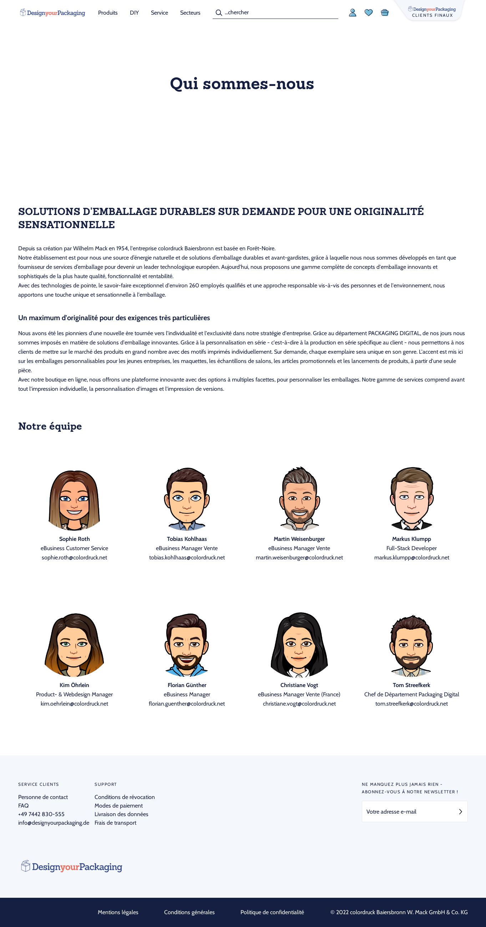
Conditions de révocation (125, 797)
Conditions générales (189, 912)
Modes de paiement (119, 805)
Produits (108, 12)
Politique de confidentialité (272, 912)
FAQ (23, 805)
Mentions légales (118, 912)
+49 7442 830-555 (41, 814)
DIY (134, 12)
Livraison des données (121, 814)
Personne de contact (43, 797)
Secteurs (190, 12)
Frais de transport (115, 822)
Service (159, 12)
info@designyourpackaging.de (53, 822)
